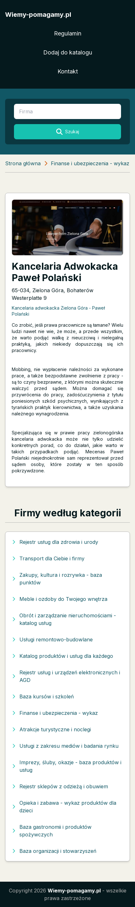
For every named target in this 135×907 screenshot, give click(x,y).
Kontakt (67, 71)
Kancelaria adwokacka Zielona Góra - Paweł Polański (58, 311)
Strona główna (23, 163)
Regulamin (67, 33)
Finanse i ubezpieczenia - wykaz (90, 163)
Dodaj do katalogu (67, 52)
